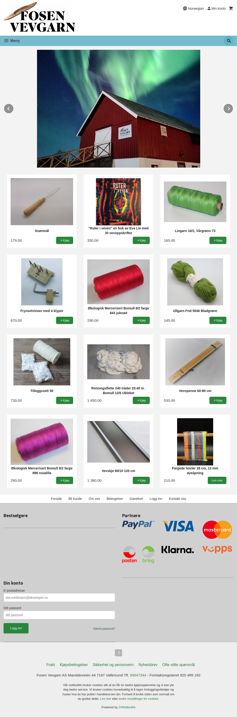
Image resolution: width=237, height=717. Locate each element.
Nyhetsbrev (148, 665)
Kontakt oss (177, 499)
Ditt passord (12, 608)
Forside (56, 499)
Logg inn (156, 499)
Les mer (106, 699)
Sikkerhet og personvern (113, 665)
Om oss (94, 499)
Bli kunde (75, 499)
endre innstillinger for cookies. (139, 699)
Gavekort (136, 499)
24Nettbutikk (127, 707)
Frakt (50, 665)
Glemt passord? (104, 628)
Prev (13, 108)
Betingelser (115, 499)
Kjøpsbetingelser (74, 665)
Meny (12, 41)
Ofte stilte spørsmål (178, 665)
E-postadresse (14, 590)
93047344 (138, 676)
